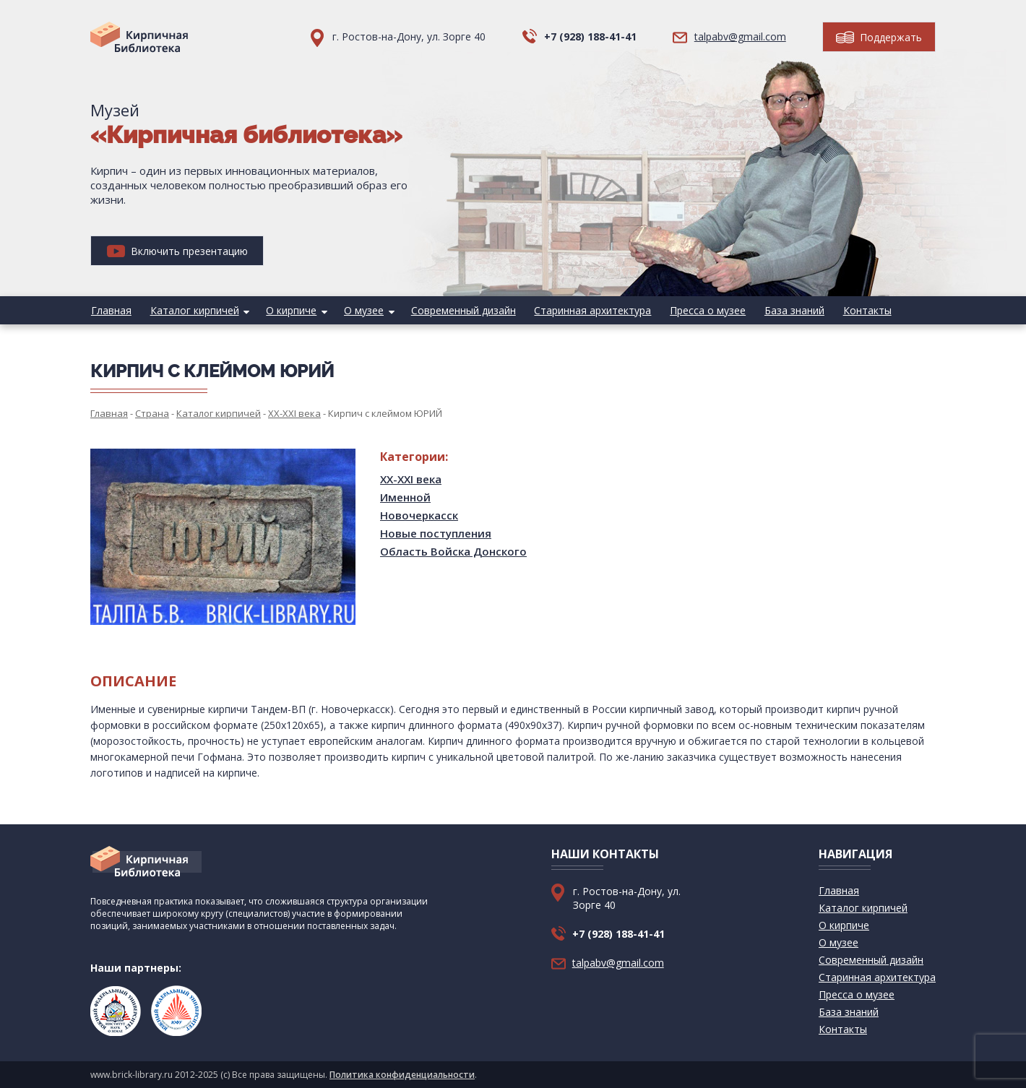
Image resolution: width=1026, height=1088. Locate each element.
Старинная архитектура (586, 310)
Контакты (856, 310)
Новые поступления (435, 533)
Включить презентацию (177, 251)
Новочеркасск (419, 515)
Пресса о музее (700, 310)
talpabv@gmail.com (740, 36)
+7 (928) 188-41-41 (590, 36)
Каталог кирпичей (192, 310)
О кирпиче (288, 310)
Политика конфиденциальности (402, 1074)
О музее (359, 310)
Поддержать (879, 37)
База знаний (785, 310)
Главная (110, 310)
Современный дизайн (457, 310)
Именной (405, 497)
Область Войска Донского (453, 551)
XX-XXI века (410, 479)
